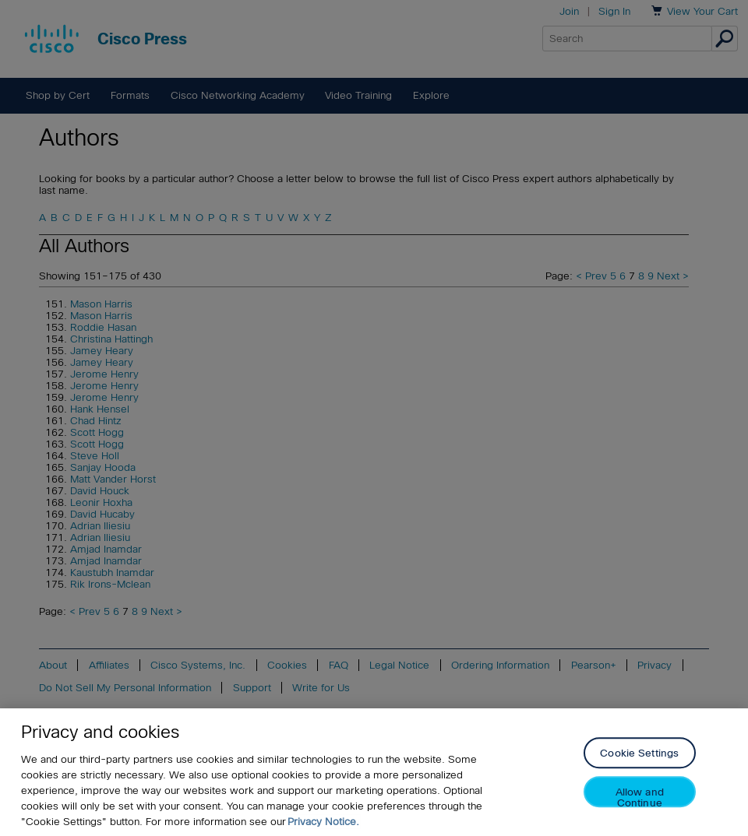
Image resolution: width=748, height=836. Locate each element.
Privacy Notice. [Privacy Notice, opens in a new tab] (323, 821)
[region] (374, 772)
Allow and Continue (640, 797)
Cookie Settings (639, 754)
